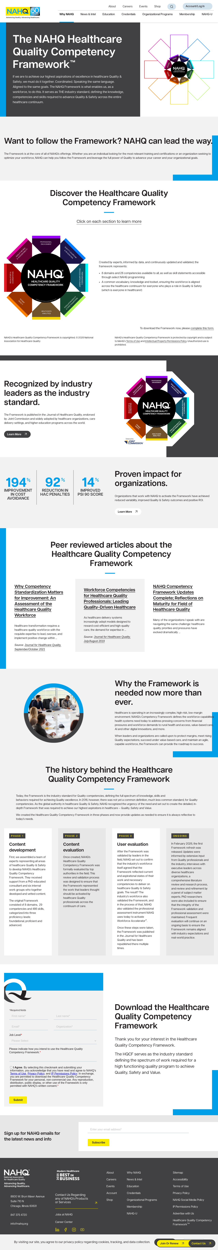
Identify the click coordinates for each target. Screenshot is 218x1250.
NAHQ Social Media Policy (188, 1200)
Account (111, 1193)
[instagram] (74, 1230)
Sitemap (178, 1173)
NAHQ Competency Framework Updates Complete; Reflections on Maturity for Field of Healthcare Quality (178, 598)
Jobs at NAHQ (64, 1214)
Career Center (64, 1222)
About (112, 6)
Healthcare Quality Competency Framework (192, 1222)
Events (143, 6)
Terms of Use (133, 341)
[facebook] (66, 1230)
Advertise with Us (183, 1213)
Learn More (14, 434)
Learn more (125, 512)
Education (109, 14)
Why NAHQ (66, 14)
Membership (187, 14)
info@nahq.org (19, 1224)
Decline (194, 1242)
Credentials (129, 14)
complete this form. (202, 328)
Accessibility (180, 1179)
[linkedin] (57, 1230)
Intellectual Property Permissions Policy (165, 341)
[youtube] (82, 1230)
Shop (157, 6)
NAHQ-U (207, 14)
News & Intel (88, 14)
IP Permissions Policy (185, 1207)
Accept (162, 1242)
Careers (128, 6)
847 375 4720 (19, 1215)
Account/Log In (195, 6)
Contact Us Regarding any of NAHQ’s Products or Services (71, 1198)
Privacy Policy (181, 1193)
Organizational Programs (157, 14)
